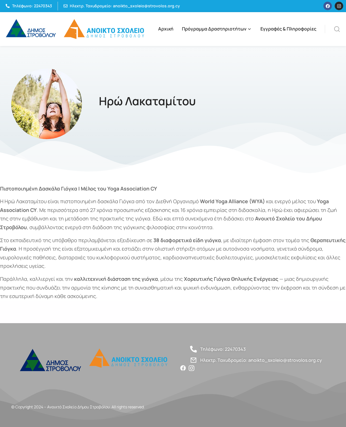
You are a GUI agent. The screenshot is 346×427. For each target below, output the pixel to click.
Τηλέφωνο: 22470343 (223, 349)
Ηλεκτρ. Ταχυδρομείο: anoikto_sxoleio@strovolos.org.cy (261, 360)
